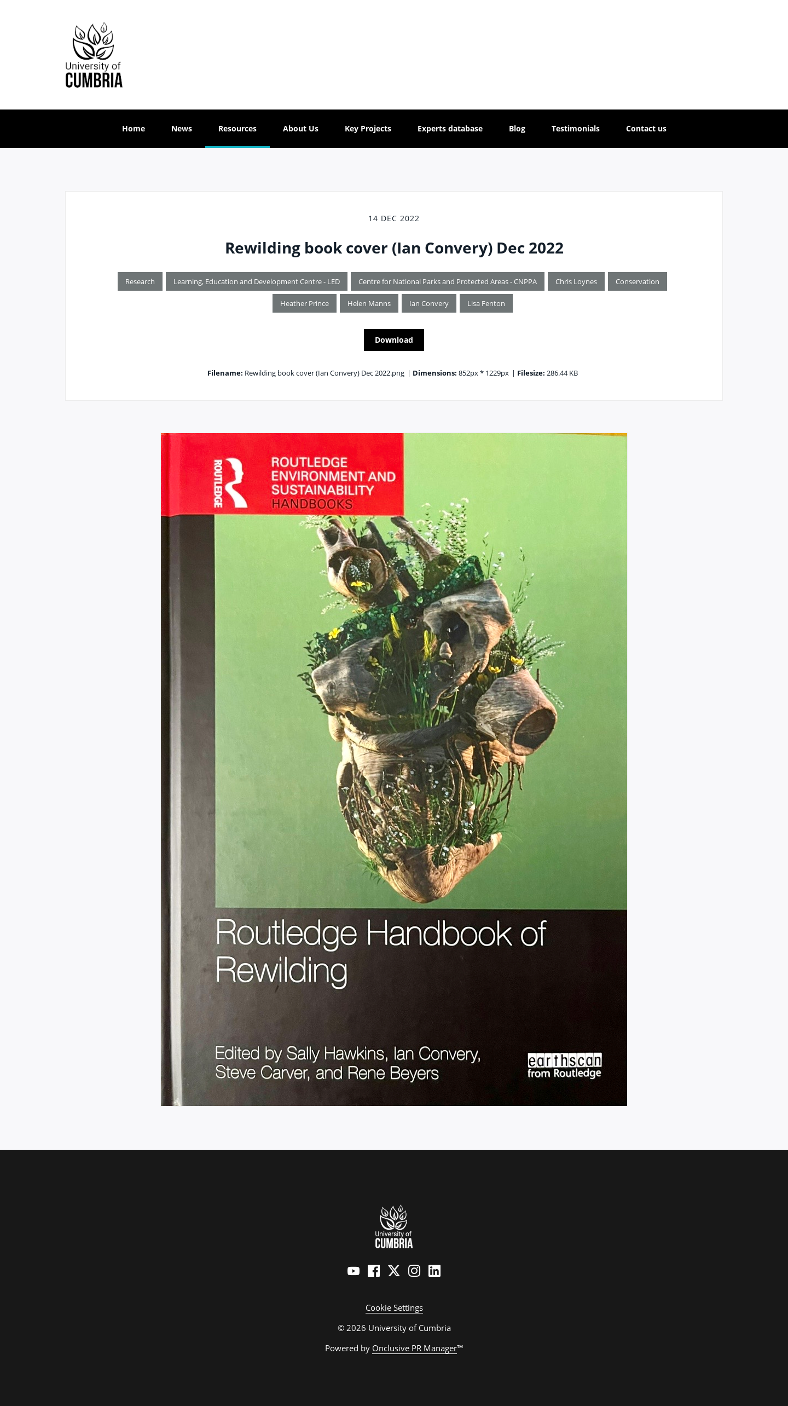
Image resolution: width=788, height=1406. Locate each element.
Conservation (637, 281)
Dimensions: (435, 373)
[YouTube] (353, 1271)
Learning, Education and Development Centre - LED (256, 281)
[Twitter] (394, 1271)
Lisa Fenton (486, 303)
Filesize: (531, 373)
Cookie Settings (394, 1307)
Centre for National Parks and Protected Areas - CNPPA (447, 281)
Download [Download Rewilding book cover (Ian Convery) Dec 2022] (394, 340)
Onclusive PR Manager (414, 1347)
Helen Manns (369, 303)
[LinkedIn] (434, 1271)
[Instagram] (414, 1271)
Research (140, 281)
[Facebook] (374, 1271)
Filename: (225, 373)
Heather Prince (304, 303)
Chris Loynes (576, 281)
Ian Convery (429, 303)
